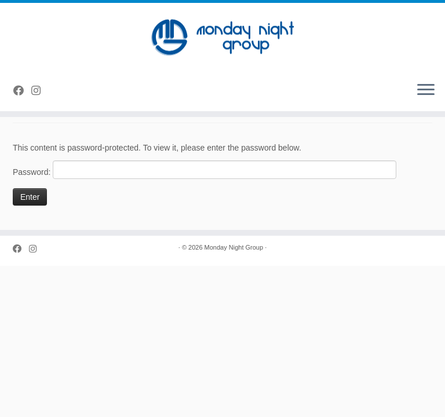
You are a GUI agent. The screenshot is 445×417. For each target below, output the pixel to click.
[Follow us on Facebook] (22, 91)
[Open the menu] (426, 90)
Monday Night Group (234, 247)
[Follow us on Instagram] (39, 91)
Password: (204, 169)
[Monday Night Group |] (222, 38)
